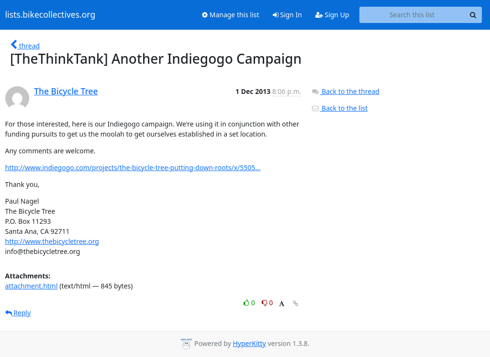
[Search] (473, 15)
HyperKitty (249, 343)
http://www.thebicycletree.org (52, 241)
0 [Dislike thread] (267, 302)
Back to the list (339, 108)
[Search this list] (412, 15)
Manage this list (230, 14)
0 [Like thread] (250, 302)
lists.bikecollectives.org (50, 15)
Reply (18, 312)
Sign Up (332, 14)
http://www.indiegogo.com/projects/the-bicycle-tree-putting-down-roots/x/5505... (133, 167)
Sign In (287, 14)
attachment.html (31, 285)
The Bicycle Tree (66, 91)
